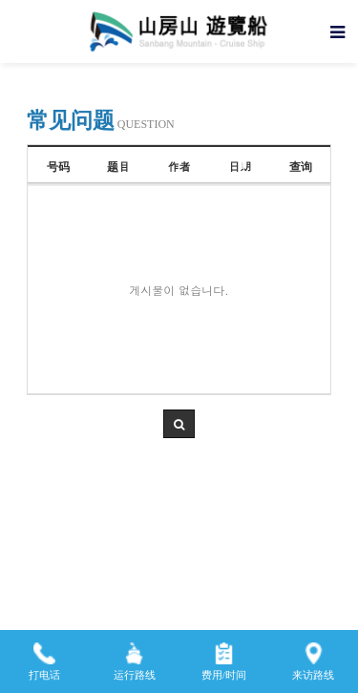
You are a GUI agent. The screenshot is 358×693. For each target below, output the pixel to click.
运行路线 (135, 655)
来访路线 (313, 655)
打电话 (44, 655)
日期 (239, 166)
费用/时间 (223, 655)
